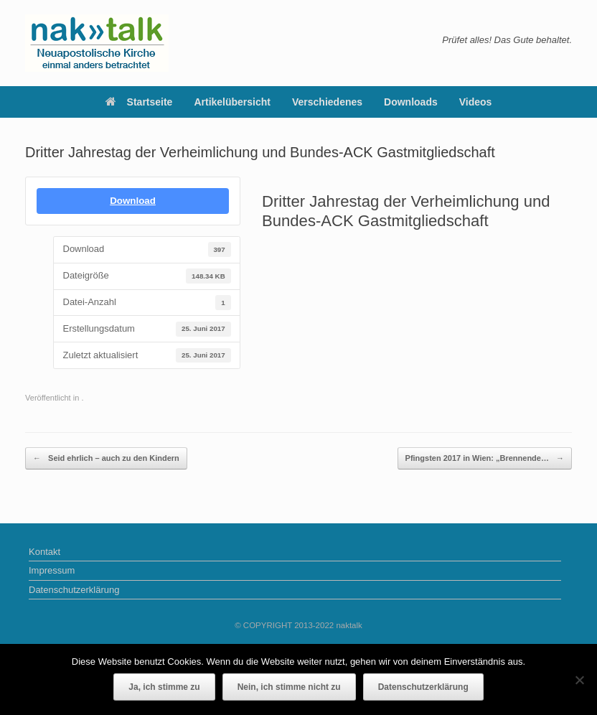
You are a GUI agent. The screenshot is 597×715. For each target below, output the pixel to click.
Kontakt (44, 551)
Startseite (139, 102)
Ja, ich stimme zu (163, 687)
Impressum (52, 570)
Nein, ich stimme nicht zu (289, 687)
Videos (475, 102)
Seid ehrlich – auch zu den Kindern (106, 458)
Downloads (411, 102)
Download (133, 200)
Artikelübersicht (232, 102)
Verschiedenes (327, 102)
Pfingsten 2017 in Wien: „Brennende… (484, 458)
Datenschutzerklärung (74, 589)
